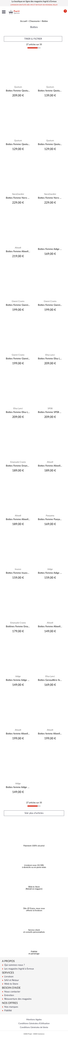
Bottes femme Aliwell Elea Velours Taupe (50, 734)
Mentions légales (34, 1020)
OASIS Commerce (38, 1034)
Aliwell (18, 248)
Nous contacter (12, 992)
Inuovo (18, 569)
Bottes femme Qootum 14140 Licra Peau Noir (50, 91)
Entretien (9, 995)
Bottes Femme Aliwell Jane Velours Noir (50, 466)
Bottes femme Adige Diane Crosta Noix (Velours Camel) (18, 787)
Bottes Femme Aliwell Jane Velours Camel (18, 519)
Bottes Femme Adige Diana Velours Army (50, 573)
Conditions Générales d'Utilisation (34, 1023)
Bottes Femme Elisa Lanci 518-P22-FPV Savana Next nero (18, 412)
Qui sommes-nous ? (14, 965)
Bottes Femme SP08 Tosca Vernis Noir (50, 412)
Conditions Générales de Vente (34, 1027)
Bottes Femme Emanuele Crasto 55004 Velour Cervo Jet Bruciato (18, 466)
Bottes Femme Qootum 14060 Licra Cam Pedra (50, 144)
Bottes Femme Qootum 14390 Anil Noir (18, 91)
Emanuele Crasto (18, 462)
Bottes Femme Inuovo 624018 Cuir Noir (18, 573)
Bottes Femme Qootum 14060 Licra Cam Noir (18, 144)
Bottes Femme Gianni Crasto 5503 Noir (18, 359)
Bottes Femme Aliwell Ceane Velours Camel (50, 626)
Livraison (8, 976)
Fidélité (8, 1010)
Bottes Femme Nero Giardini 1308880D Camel (18, 198)
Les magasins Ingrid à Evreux (19, 969)
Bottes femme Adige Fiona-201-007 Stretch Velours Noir (18, 680)
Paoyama (50, 516)
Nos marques (11, 1007)
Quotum (18, 87)
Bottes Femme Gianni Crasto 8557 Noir (50, 305)
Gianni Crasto (18, 301)
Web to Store (11, 984)
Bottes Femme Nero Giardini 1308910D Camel (50, 198)
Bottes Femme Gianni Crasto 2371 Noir (18, 305)
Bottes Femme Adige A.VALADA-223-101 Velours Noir (50, 249)
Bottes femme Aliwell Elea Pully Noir (18, 734)
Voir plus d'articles (34, 813)
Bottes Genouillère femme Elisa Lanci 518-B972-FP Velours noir (50, 680)
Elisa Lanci (50, 355)
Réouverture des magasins (18, 999)
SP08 (50, 408)
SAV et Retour (11, 980)
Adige (50, 569)
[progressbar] (34, 47)
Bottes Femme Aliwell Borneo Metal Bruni (18, 251)
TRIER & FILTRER (33, 39)
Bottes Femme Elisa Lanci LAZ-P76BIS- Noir (50, 359)
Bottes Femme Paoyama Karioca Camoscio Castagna (50, 519)
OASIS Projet (28, 1034)
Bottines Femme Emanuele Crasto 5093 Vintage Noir (18, 626)
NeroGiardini (18, 194)
